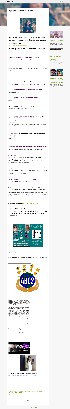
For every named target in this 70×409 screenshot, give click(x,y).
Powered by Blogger (35, 407)
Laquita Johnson (39, 391)
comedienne (25, 391)
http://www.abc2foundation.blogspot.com (15, 338)
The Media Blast (8, 1)
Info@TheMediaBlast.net (14, 216)
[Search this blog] (64, 2)
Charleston (11, 391)
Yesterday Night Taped (18, 392)
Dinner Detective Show (32, 391)
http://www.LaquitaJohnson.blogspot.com (30, 203)
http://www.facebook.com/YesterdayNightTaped (17, 45)
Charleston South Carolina (18, 391)
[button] (9, 13)
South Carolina (11, 392)
